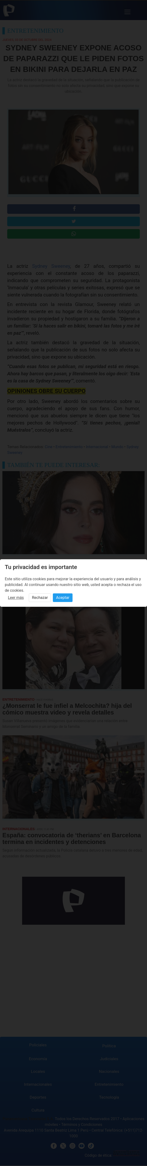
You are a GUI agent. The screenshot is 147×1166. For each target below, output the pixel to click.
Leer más (16, 597)
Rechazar (40, 597)
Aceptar (62, 597)
